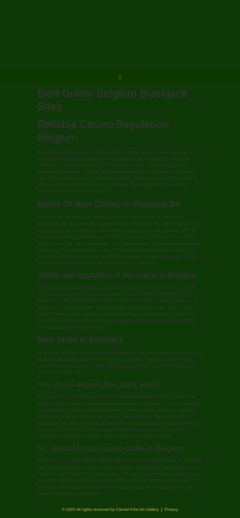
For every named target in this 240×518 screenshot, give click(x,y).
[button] (120, 77)
